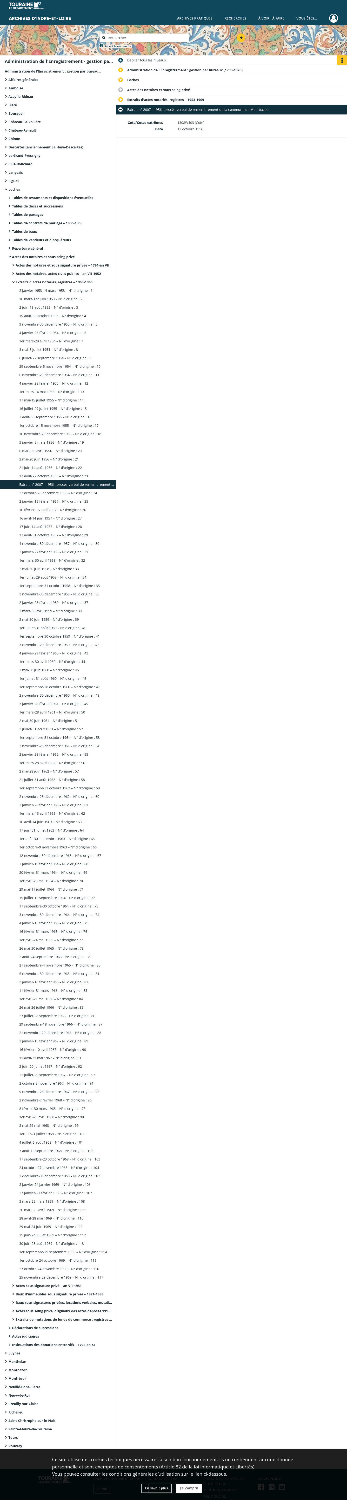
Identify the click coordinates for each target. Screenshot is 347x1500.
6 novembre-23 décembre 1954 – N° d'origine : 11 (59, 375)
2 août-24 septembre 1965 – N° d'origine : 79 (55, 956)
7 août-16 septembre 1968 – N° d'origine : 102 (56, 1150)
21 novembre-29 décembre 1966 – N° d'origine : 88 (60, 1032)
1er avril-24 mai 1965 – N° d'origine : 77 (51, 940)
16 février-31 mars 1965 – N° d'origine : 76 (53, 931)
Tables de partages (27, 214)
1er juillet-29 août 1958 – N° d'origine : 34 (52, 577)
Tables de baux (24, 231)
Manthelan (17, 1361)
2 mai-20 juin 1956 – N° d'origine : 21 (49, 459)
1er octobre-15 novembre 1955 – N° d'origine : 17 (59, 425)
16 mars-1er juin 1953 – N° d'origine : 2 (50, 299)
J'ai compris (189, 1488)
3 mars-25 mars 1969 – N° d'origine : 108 (52, 1201)
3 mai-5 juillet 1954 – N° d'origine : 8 (48, 349)
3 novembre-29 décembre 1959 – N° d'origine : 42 (59, 644)
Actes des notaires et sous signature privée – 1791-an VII (62, 265)
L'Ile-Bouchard (20, 164)
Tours (13, 1437)
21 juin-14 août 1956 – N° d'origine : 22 (50, 467)
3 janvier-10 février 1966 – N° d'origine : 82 (53, 982)
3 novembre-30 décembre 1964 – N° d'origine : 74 (59, 914)
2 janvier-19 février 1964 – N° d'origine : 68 (53, 864)
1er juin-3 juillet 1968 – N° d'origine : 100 (52, 1134)
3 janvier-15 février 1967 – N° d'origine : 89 (53, 1041)
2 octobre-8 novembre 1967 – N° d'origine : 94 (56, 1083)
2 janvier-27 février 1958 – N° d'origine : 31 (53, 552)
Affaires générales (23, 79)
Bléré (12, 105)
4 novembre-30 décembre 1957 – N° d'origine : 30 (59, 543)
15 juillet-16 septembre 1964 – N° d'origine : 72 (57, 897)
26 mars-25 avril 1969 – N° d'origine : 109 (52, 1209)
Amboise (15, 88)
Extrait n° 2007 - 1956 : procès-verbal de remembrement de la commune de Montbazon (67, 484)
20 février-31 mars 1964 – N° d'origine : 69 (53, 872)
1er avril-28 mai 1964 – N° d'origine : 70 (51, 881)
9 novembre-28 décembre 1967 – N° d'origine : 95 (59, 1091)
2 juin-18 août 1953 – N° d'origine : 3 (48, 307)
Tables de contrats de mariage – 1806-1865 (47, 223)
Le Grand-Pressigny (24, 155)
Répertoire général (27, 248)
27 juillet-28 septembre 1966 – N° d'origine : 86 (57, 1015)
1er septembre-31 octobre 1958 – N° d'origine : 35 (59, 585)
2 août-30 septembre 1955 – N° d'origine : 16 (55, 417)
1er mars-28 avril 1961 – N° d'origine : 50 (52, 712)
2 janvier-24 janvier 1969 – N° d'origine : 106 (55, 1184)
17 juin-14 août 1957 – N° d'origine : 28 (50, 526)
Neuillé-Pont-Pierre (24, 1387)
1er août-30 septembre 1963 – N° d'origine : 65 (57, 838)
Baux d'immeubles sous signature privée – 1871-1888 (59, 1294)
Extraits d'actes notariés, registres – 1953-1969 (54, 282)
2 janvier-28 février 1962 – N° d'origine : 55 (53, 754)
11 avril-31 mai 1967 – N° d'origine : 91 (50, 1058)
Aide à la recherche (118, 46)
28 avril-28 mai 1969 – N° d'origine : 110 (51, 1218)
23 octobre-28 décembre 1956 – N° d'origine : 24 (58, 493)
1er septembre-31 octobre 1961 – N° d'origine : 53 (59, 737)
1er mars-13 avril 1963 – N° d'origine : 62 (52, 813)
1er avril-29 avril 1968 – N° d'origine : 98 (51, 1117)
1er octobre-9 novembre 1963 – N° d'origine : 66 (58, 847)
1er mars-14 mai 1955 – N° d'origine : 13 (51, 391)
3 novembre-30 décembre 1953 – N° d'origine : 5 (58, 324)
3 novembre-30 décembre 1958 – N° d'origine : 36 (59, 594)
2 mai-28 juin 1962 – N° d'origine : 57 (49, 771)
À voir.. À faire (271, 18)
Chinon (14, 138)
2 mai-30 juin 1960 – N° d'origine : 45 (49, 670)
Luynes (14, 1353)
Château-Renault (22, 130)
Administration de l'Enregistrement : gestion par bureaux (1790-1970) (53, 71)
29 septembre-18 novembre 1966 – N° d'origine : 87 (60, 1024)
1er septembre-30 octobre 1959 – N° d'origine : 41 (59, 636)
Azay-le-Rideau (20, 96)
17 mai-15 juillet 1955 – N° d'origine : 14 (51, 400)
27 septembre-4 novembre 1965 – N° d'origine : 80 (59, 965)
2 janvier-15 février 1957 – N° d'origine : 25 (53, 501)
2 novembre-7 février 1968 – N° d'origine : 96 (55, 1100)
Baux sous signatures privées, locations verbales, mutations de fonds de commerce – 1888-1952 (64, 1302)
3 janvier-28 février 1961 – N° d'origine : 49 (53, 703)
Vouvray (15, 1446)
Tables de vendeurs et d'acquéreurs (41, 240)
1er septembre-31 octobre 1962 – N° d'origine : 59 (59, 788)
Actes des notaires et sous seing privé (43, 256)
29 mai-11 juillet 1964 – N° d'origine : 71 (51, 889)
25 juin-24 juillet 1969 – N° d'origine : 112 (52, 1235)
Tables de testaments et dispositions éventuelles (52, 197)
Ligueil (13, 181)
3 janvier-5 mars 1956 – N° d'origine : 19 (51, 442)
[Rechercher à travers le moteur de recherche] (146, 37)
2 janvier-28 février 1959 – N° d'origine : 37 (53, 602)
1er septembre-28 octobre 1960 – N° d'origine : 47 (59, 687)
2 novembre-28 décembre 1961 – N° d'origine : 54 (59, 746)
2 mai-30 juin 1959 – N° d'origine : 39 (49, 619)
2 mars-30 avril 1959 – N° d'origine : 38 (50, 611)
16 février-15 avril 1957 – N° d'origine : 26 (52, 509)
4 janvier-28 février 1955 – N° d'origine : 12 (53, 383)
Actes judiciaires (25, 1336)
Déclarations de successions (35, 1328)
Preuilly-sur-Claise (23, 1403)
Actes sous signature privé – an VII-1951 (49, 1285)
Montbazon (17, 1370)
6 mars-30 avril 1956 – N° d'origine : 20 (50, 450)
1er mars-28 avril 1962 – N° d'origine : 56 (52, 762)
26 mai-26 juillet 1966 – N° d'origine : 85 (51, 1007)
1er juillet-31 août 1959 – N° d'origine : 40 (52, 628)
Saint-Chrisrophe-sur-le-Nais (31, 1420)
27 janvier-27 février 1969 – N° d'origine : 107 (55, 1193)
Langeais (15, 172)
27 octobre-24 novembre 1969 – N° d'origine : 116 (59, 1269)
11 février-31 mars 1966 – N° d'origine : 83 (53, 990)
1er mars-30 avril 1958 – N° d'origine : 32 (52, 560)
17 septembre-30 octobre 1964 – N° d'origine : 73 (58, 906)
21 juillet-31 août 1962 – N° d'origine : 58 (52, 779)
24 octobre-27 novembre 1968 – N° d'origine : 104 (59, 1167)
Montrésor (17, 1378)
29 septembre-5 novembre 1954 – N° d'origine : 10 (59, 366)
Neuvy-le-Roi (19, 1395)
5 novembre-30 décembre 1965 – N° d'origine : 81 (59, 973)
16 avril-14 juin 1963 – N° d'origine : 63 (50, 822)
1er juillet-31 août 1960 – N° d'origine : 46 (52, 678)
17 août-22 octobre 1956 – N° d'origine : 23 (53, 476)
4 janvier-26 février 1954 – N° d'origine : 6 (52, 332)
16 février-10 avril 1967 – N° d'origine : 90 (52, 1049)
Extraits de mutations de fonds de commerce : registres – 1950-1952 (64, 1319)
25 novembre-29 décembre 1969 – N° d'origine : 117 (61, 1277)
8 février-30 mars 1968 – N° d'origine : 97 (52, 1108)
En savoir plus (156, 1488)
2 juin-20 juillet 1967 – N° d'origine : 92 (50, 1066)
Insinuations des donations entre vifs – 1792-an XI (53, 1344)
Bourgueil (16, 113)
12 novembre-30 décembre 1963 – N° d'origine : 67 (60, 855)
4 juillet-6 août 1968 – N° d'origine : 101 (51, 1142)
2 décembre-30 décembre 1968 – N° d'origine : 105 (60, 1176)
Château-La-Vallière (24, 122)
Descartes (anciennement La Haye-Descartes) (45, 147)
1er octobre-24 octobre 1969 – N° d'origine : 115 (57, 1260)
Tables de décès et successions (37, 206)
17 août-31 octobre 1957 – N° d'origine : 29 (53, 535)
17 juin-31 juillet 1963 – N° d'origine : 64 (51, 830)
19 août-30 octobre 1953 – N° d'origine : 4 (52, 315)
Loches (14, 189)
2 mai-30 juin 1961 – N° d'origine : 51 (49, 720)
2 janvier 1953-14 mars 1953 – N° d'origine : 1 (56, 290)
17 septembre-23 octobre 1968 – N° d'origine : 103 (59, 1159)
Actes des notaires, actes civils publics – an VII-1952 (58, 273)
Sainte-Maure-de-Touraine (30, 1429)
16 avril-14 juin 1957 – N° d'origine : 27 (50, 518)
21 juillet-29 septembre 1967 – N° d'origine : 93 (57, 1075)
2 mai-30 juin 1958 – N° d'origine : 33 (49, 569)
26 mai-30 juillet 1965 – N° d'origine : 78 (51, 948)
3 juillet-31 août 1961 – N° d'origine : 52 (51, 729)
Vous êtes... (306, 18)
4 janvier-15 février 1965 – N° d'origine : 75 (53, 923)
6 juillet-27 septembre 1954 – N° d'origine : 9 (55, 358)
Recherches (235, 18)
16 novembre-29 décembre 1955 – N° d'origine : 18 (60, 434)
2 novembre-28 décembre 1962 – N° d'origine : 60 (59, 796)
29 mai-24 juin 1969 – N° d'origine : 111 (51, 1226)
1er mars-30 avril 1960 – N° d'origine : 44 (52, 661)
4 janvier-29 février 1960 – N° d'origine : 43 (53, 653)
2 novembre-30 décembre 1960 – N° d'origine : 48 (59, 695)
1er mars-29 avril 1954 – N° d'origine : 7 (51, 341)
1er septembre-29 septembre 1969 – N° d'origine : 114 (63, 1252)
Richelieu (15, 1412)
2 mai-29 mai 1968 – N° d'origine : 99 (49, 1125)
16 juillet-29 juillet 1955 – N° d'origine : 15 (53, 408)
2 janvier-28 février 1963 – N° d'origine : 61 (53, 805)
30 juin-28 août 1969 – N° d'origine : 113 (51, 1243)
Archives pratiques (195, 18)
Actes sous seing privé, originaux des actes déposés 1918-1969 (64, 1311)
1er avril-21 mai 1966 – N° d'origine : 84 (51, 999)
